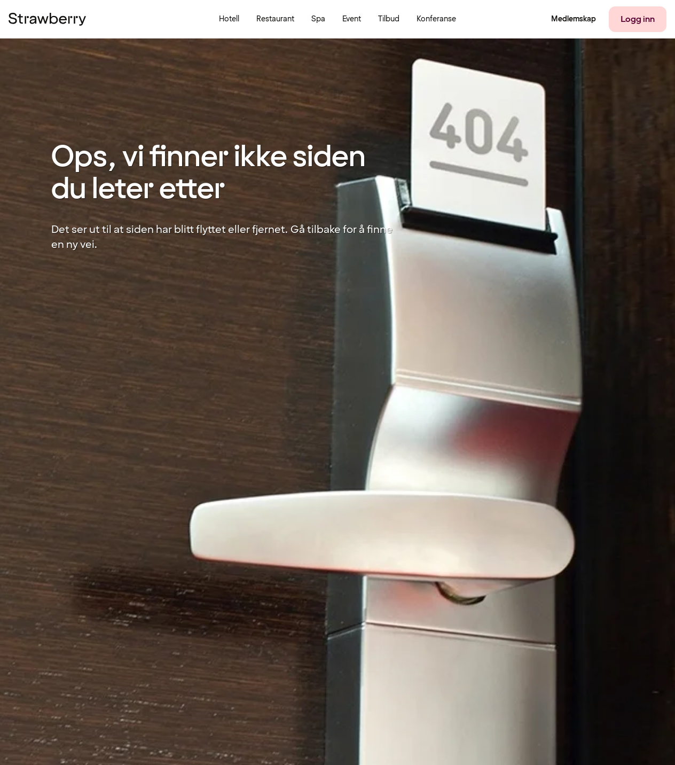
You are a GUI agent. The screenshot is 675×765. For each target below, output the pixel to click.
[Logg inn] (637, 19)
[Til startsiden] (47, 19)
